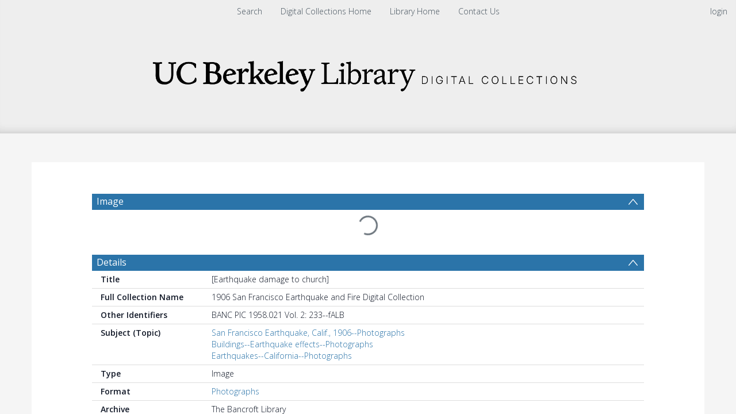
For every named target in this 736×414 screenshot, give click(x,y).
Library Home (415, 11)
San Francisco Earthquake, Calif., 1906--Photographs (308, 332)
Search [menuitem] (249, 11)
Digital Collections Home (326, 11)
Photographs (235, 391)
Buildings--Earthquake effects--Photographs (292, 344)
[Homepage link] (368, 72)
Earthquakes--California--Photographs (282, 355)
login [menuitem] (718, 11)
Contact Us (479, 11)
